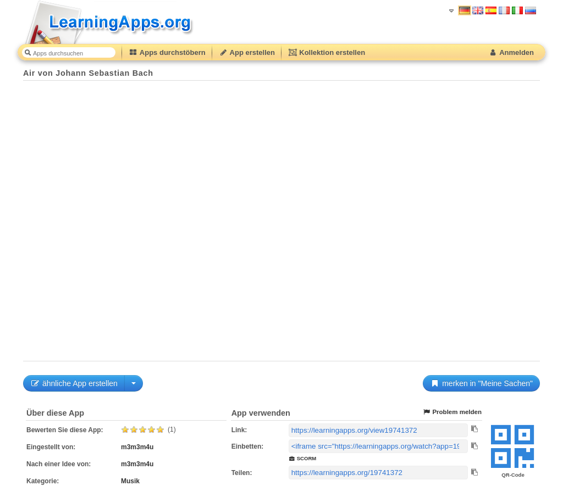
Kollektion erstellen (326, 52)
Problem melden (452, 412)
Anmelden (511, 52)
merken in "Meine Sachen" (481, 383)
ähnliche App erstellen (74, 383)
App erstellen (247, 52)
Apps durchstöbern (167, 52)
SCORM (303, 458)
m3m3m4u (137, 447)
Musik (130, 481)
